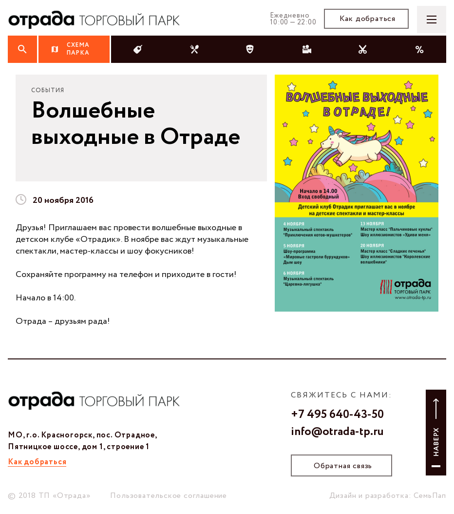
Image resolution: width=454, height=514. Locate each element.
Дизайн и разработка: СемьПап (387, 495)
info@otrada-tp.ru (337, 432)
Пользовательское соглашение (168, 495)
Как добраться (368, 18)
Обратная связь (343, 466)
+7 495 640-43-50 (337, 415)
